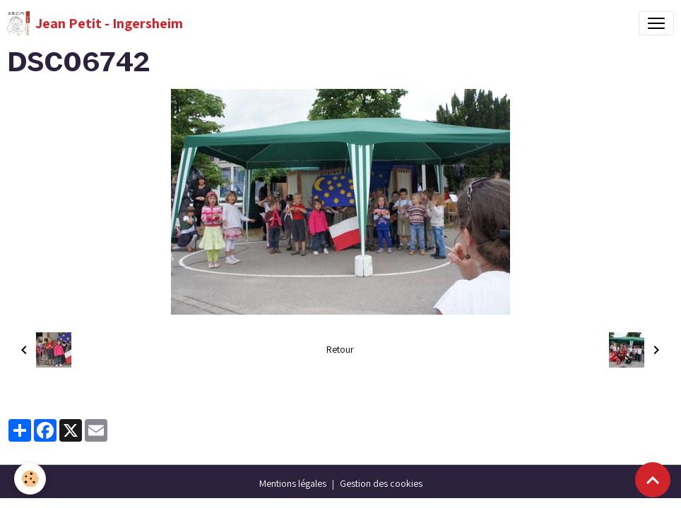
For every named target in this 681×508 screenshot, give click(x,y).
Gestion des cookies (381, 483)
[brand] (95, 23)
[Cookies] (30, 479)
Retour (340, 349)
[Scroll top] (652, 479)
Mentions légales (292, 483)
